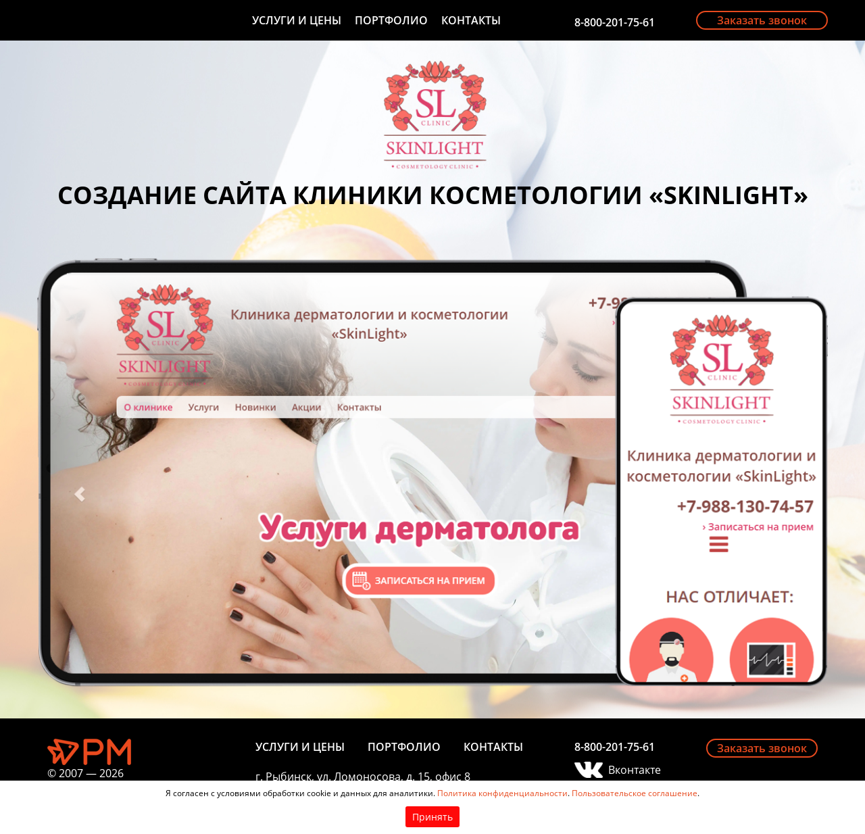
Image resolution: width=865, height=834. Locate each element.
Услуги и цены (296, 20)
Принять (432, 816)
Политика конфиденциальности (502, 793)
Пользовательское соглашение (634, 793)
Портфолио (391, 20)
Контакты (471, 20)
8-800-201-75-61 (614, 22)
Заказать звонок (762, 20)
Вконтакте (634, 769)
